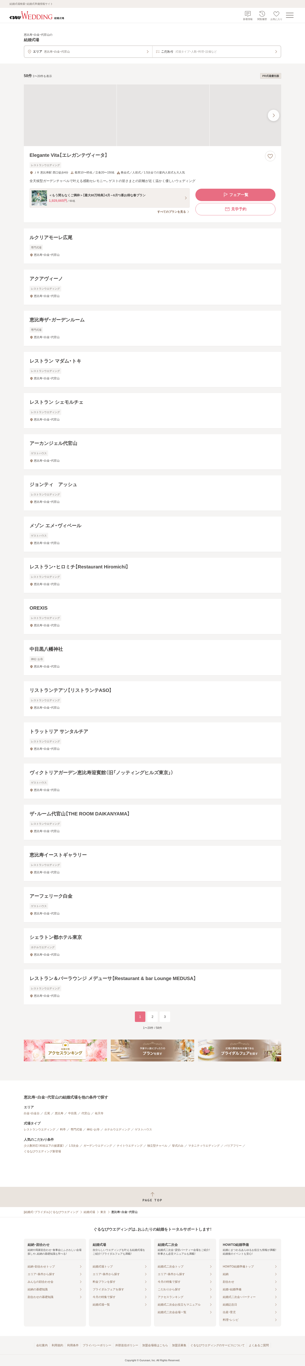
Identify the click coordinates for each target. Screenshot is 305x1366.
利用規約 (57, 1345)
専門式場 (76, 1129)
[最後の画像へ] (273, 115)
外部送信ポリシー (126, 1345)
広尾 (47, 1113)
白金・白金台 (32, 1113)
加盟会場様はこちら (155, 1345)
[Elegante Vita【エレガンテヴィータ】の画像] (152, 115)
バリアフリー (233, 1145)
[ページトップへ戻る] (152, 1197)
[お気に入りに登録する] (270, 156)
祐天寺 (99, 1113)
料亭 (63, 1129)
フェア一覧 (235, 195)
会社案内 (42, 1345)
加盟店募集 (179, 1345)
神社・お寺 (93, 1129)
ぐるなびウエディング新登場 (42, 1151)
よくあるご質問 (259, 1345)
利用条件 (73, 1345)
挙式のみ (177, 1145)
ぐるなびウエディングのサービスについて (217, 1345)
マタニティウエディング (204, 1145)
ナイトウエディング (129, 1145)
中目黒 (72, 1113)
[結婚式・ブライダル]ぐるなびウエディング (51, 1212)
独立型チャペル (157, 1145)
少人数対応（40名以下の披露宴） (44, 1145)
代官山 (85, 1113)
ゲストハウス (143, 1129)
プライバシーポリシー (97, 1345)
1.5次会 (74, 1145)
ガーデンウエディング (97, 1145)
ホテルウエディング (117, 1129)
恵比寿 (59, 1113)
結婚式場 (89, 1212)
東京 (103, 1212)
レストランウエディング (39, 1129)
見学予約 (235, 209)
